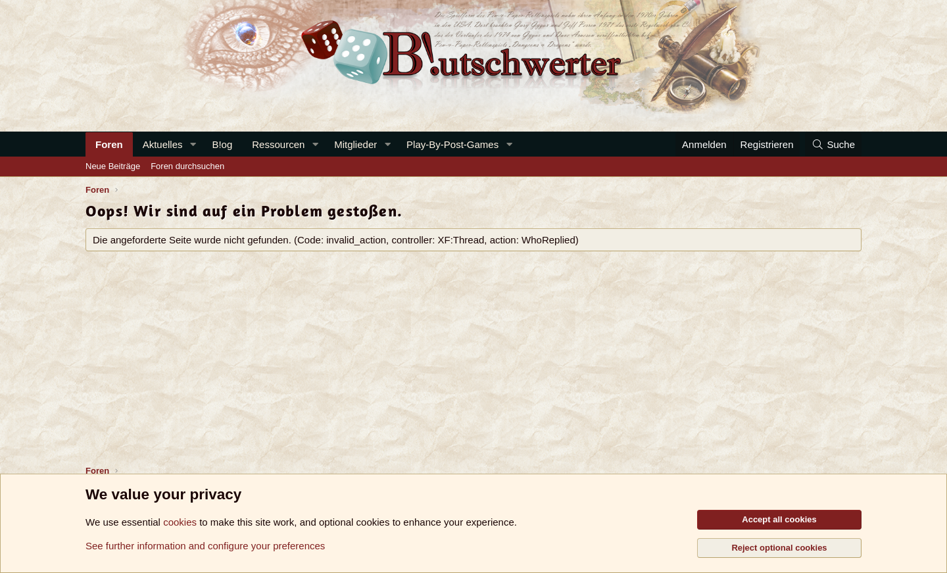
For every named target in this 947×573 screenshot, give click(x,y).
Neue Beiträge (112, 166)
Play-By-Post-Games (452, 144)
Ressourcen (278, 144)
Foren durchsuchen (187, 166)
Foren (109, 144)
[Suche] (833, 144)
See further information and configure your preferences (205, 545)
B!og (222, 144)
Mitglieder (355, 144)
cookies (180, 522)
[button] (192, 144)
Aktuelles (163, 144)
